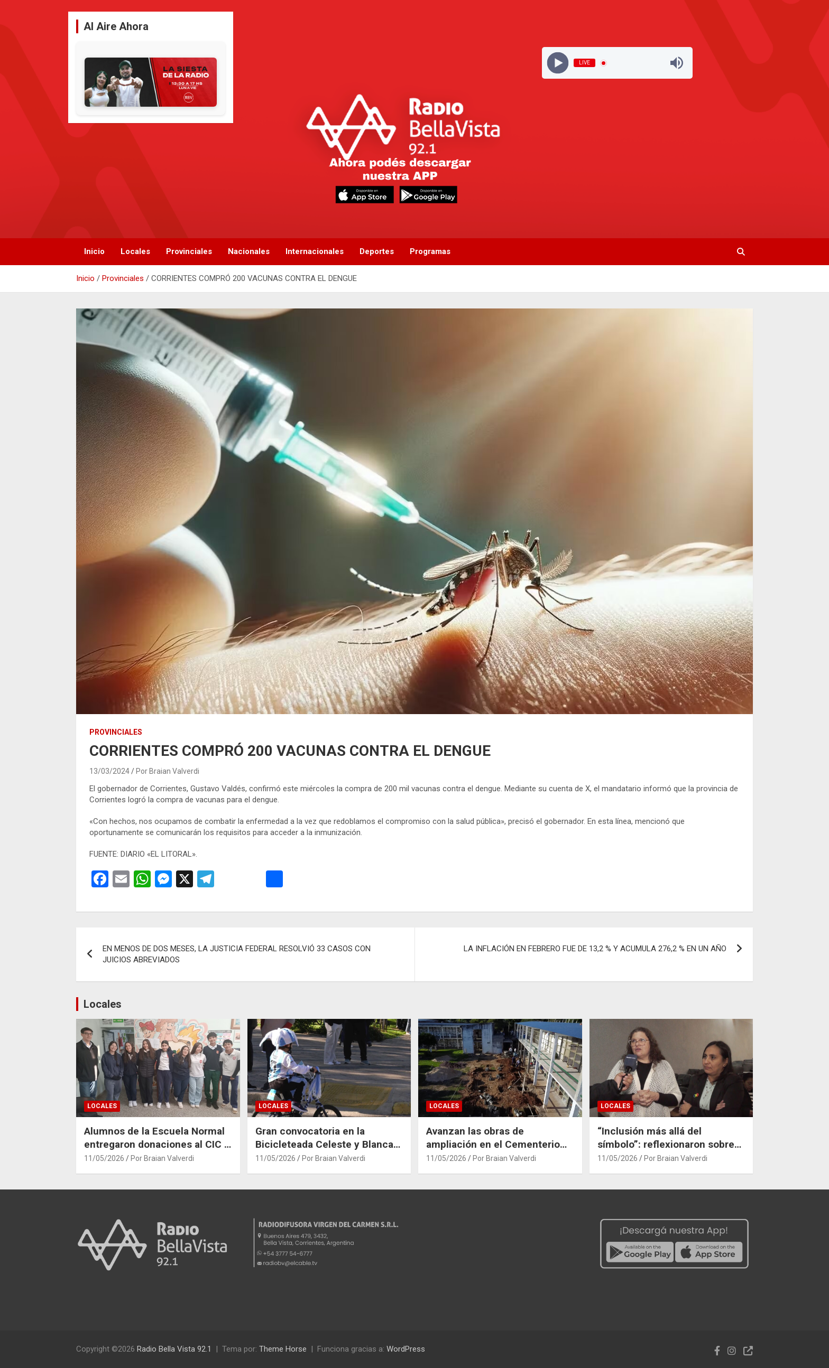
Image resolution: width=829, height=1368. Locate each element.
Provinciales (189, 251)
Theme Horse (283, 1349)
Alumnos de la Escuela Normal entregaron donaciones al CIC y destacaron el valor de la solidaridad (156, 1150)
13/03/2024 (109, 771)
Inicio (94, 251)
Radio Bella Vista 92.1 (174, 1349)
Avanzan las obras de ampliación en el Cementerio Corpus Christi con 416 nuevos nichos (497, 1150)
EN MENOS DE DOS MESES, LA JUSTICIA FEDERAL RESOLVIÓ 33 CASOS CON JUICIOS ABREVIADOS (237, 954)
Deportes (377, 251)
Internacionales (314, 251)
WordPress (405, 1349)
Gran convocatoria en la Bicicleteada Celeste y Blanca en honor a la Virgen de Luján (324, 1144)
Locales (135, 251)
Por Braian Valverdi (167, 771)
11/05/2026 (104, 1158)
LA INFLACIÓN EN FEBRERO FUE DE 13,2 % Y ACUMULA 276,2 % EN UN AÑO (595, 948)
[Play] (557, 63)
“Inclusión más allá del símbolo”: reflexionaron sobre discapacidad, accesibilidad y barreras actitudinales (665, 1150)
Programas (430, 251)
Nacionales (249, 251)
